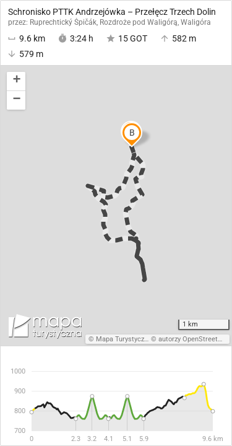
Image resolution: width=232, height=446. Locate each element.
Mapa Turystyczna (124, 339)
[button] (16, 81)
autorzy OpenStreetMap (194, 339)
